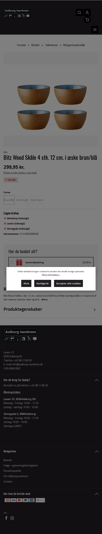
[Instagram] (12, 509)
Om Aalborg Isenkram (16, 466)
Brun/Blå (9, 190)
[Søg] (75, 12)
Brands (8, 450)
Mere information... (51, 274)
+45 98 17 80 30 (39, 375)
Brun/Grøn (22, 190)
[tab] (50, 299)
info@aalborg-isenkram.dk (27, 355)
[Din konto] (83, 12)
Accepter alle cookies (68, 283)
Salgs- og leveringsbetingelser (21, 456)
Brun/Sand (37, 190)
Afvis (26, 283)
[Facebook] (6, 509)
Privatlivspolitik (12, 461)
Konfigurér (43, 283)
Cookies (8, 472)
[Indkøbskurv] (83, 19)
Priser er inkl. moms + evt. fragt (20, 162)
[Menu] (94, 16)
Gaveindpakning (34, 252)
